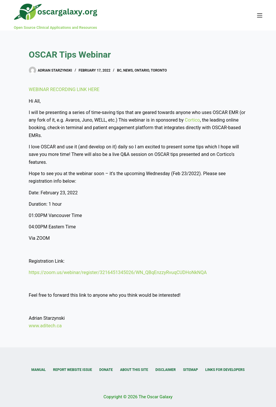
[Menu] (259, 15)
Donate (106, 370)
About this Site (134, 370)
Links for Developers (225, 370)
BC (119, 70)
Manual (38, 370)
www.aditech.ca (45, 325)
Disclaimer (165, 370)
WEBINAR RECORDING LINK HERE (64, 89)
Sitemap (190, 370)
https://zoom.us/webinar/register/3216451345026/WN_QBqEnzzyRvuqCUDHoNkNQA (118, 272)
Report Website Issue (72, 370)
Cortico (192, 120)
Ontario (142, 70)
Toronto (159, 70)
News (128, 70)
